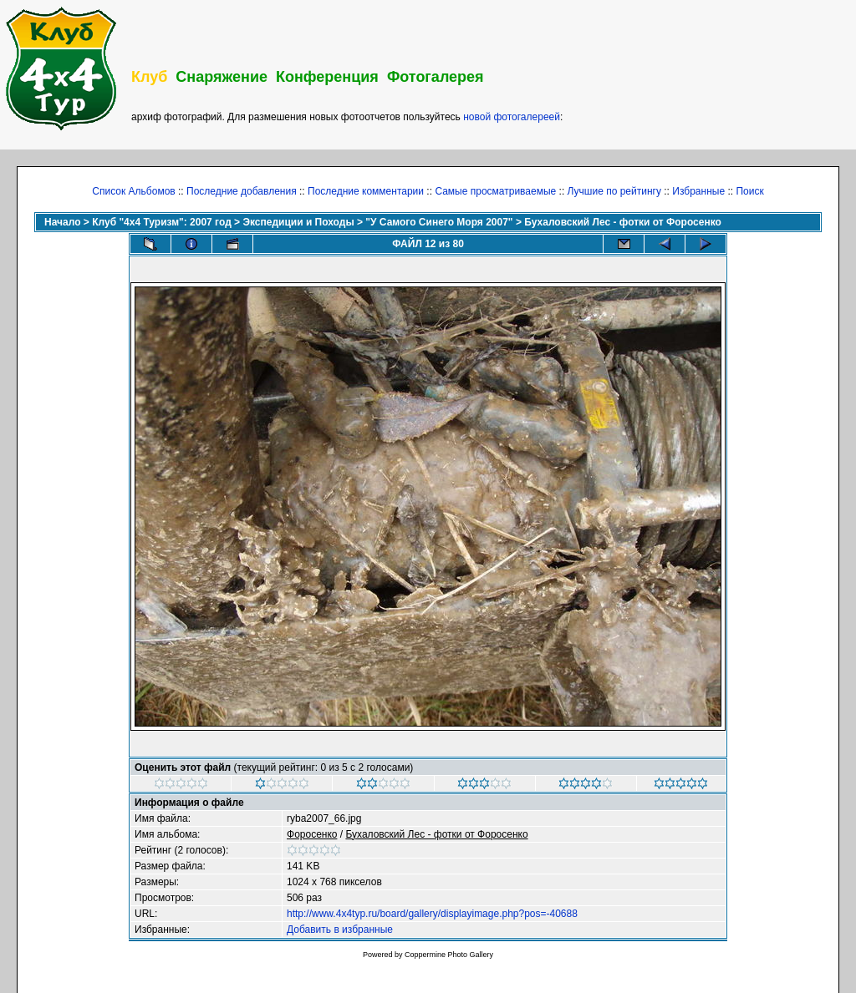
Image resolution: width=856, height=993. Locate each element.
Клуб (149, 76)
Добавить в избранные (340, 929)
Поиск (749, 191)
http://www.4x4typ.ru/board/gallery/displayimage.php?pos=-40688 (432, 914)
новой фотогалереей (511, 117)
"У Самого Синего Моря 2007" (438, 222)
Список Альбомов (133, 191)
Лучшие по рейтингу (614, 191)
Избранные (698, 191)
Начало (62, 222)
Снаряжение (222, 76)
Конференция (327, 76)
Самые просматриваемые (495, 191)
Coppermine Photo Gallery (449, 954)
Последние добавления (241, 191)
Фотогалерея (435, 76)
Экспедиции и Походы (298, 222)
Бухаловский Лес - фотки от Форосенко (622, 222)
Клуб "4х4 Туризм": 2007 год (162, 222)
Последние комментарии (366, 191)
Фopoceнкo (312, 834)
